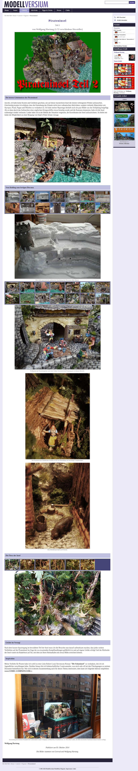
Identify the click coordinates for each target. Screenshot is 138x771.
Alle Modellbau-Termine (120, 46)
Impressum (69, 769)
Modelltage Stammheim (120, 34)
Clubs (68, 10)
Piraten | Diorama (124, 143)
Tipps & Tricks (47, 10)
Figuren (26, 15)
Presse (59, 10)
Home (7, 10)
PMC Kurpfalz (117, 30)
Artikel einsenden (122, 20)
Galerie (24, 10)
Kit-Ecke (34, 10)
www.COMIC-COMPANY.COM (17, 671)
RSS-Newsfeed (121, 17)
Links (74, 769)
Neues (15, 10)
